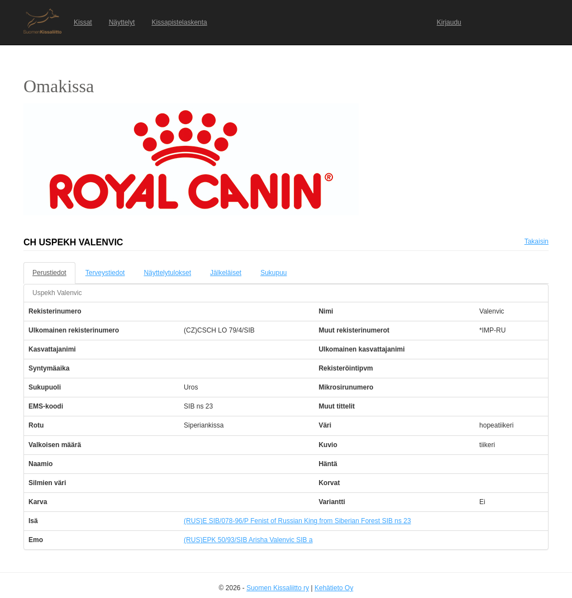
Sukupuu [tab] (273, 273)
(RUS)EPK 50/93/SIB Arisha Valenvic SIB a (248, 540)
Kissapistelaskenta (179, 22)
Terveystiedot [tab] (105, 273)
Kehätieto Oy (333, 588)
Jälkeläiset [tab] (225, 273)
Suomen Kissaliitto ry (277, 588)
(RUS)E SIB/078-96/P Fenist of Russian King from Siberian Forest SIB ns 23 (297, 521)
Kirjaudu (449, 22)
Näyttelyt (122, 22)
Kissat (83, 22)
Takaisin (537, 241)
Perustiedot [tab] (49, 273)
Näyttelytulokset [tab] (167, 273)
